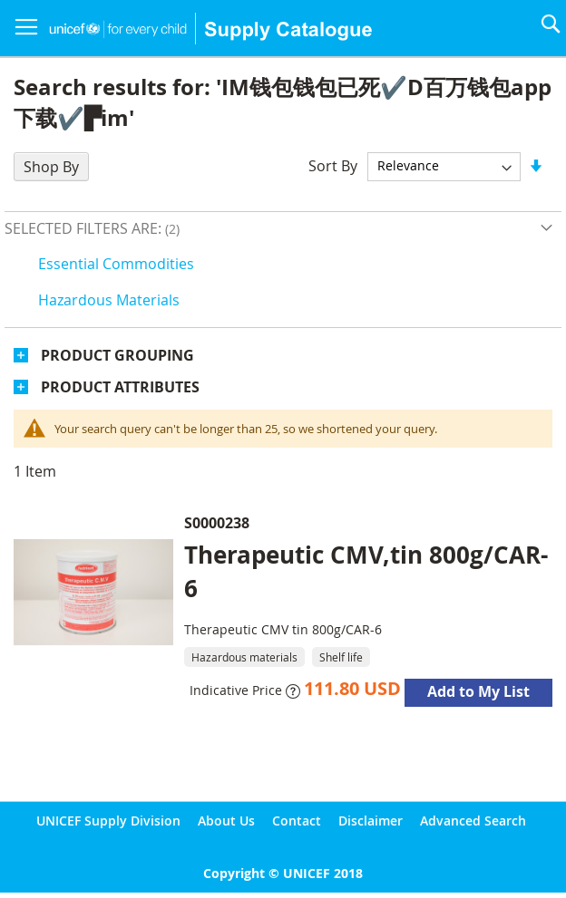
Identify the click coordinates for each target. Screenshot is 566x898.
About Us (226, 820)
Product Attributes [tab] (120, 387)
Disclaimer (370, 820)
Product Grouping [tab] (117, 355)
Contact (296, 820)
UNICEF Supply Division (108, 820)
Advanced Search (473, 820)
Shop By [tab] (51, 167)
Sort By (332, 165)
